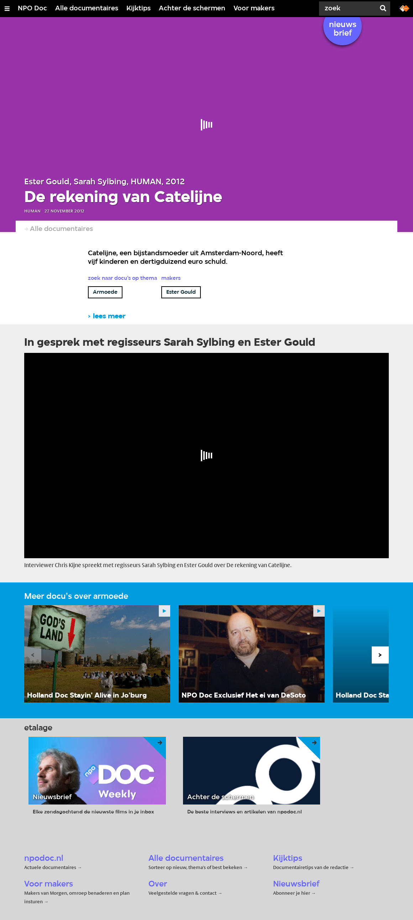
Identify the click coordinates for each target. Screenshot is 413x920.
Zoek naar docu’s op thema (122, 278)
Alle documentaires (86, 8)
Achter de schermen (192, 8)
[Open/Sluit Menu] (7, 8)
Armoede (105, 292)
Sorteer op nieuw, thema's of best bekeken (195, 867)
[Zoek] (349, 8)
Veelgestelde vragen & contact (182, 893)
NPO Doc (32, 8)
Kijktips (138, 8)
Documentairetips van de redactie (311, 867)
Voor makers (254, 8)
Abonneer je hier (292, 893)
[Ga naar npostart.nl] (404, 8)
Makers (171, 278)
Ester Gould (181, 292)
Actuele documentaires (50, 867)
